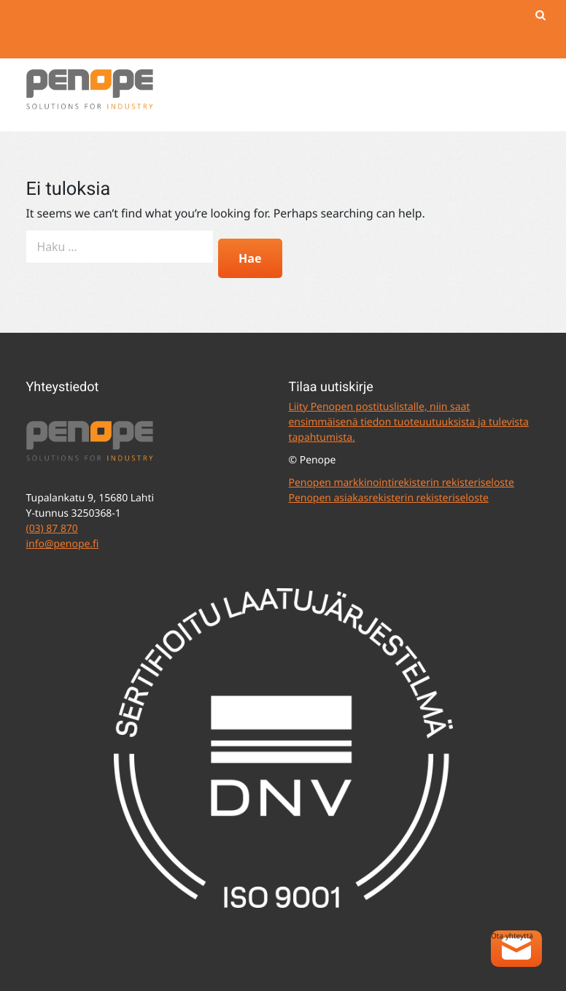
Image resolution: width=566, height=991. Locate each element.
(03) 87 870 (52, 529)
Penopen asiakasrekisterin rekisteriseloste (389, 498)
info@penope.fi (62, 544)
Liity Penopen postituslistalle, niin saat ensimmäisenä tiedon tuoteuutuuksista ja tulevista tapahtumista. (409, 422)
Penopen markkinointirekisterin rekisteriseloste (401, 483)
